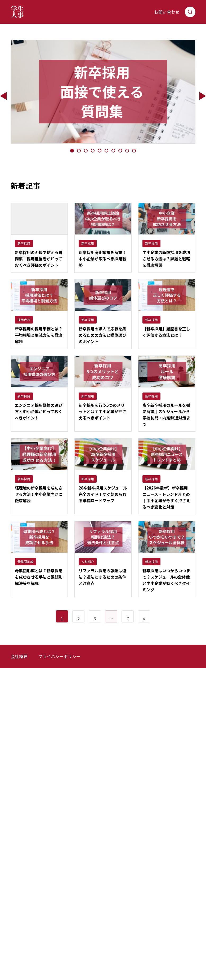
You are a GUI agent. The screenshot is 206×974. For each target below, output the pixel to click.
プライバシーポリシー (59, 657)
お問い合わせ (167, 12)
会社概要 (19, 657)
